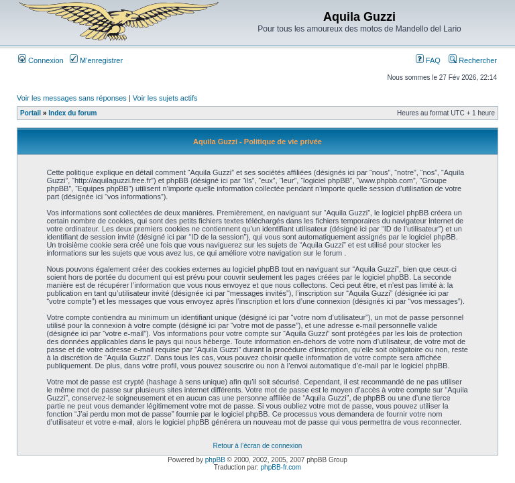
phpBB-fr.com (281, 467)
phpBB (215, 460)
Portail (30, 113)
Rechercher (473, 60)
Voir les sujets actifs (165, 98)
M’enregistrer (96, 60)
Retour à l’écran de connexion (257, 445)
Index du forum (72, 113)
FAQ (428, 60)
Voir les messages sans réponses (72, 98)
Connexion (41, 60)
